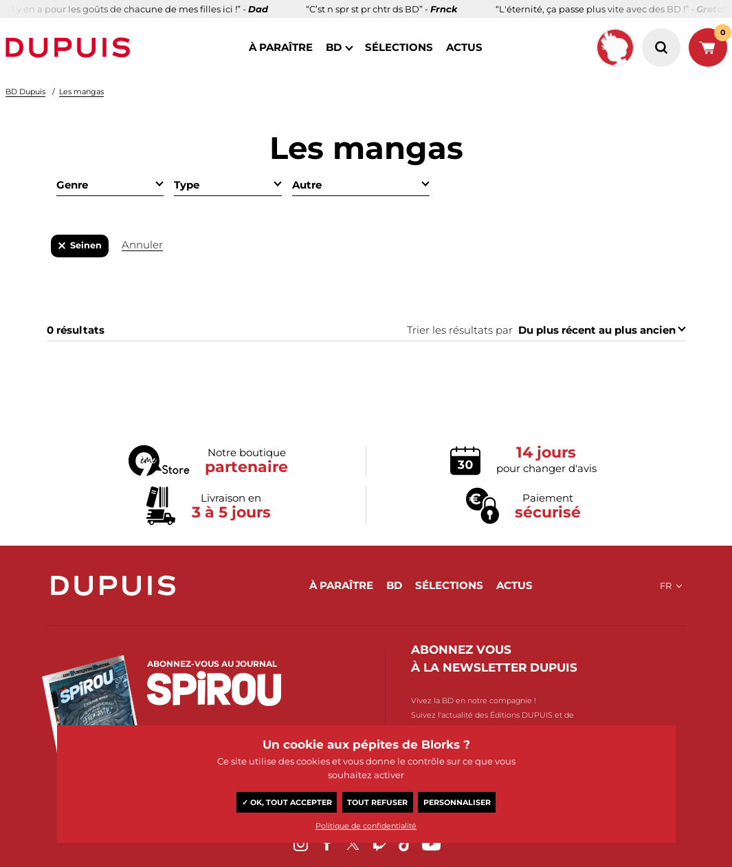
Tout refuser (377, 802)
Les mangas (81, 91)
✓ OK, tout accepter (287, 802)
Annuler (142, 244)
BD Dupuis (25, 91)
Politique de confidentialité (366, 826)
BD (334, 47)
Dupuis (70, 47)
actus (464, 47)
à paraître (281, 47)
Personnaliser (457, 802)
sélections (399, 47)
